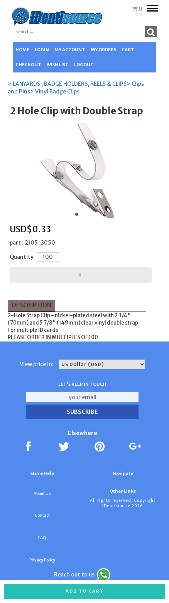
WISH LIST (58, 64)
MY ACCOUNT (69, 49)
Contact (42, 515)
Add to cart (85, 591)
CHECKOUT (28, 64)
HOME (22, 49)
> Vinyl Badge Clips (54, 91)
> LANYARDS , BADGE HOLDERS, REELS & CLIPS (67, 83)
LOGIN (42, 49)
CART (128, 49)
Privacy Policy (42, 560)
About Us (42, 493)
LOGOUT (84, 64)
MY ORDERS (103, 49)
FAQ (42, 537)
